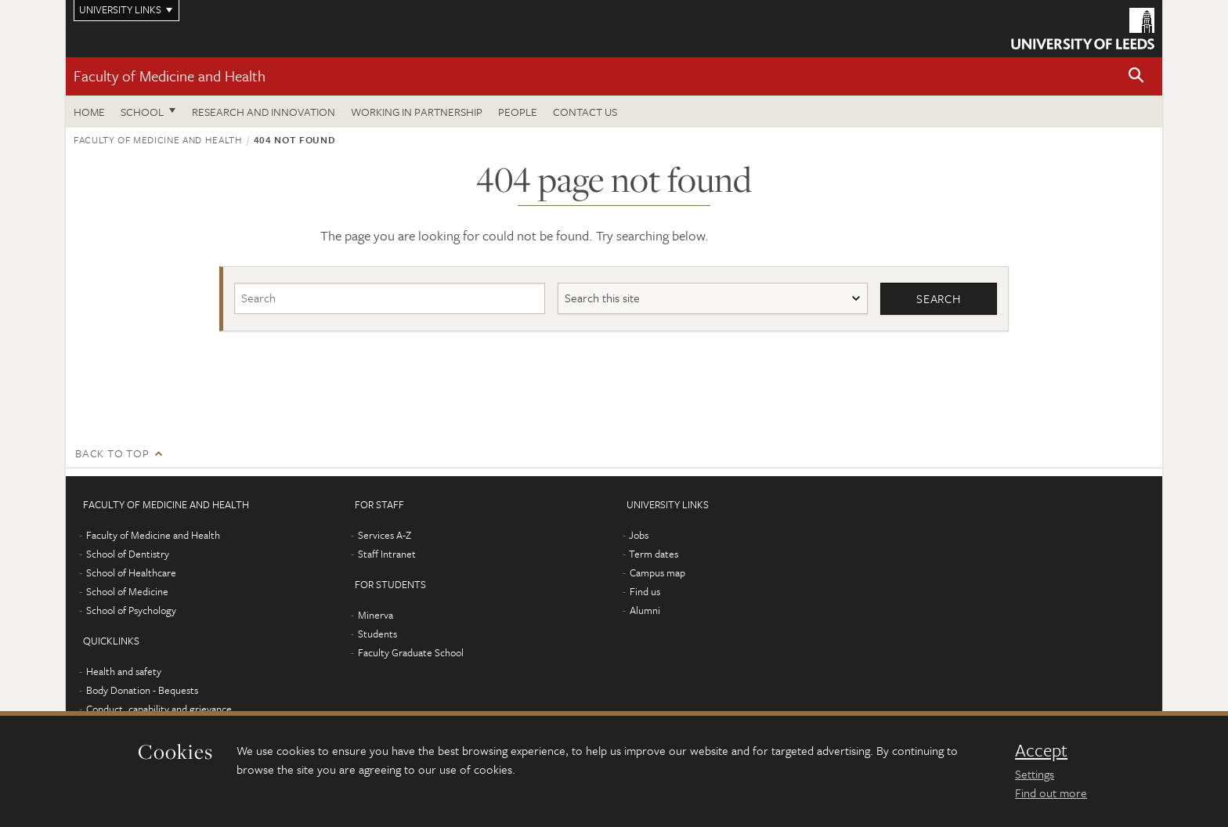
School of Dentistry (127, 554)
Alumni (645, 610)
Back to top (112, 453)
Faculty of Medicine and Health (169, 75)
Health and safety (123, 671)
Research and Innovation (263, 111)
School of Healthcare (131, 572)
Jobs (638, 535)
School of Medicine (127, 591)
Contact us (585, 111)
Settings (1034, 773)
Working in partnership (416, 111)
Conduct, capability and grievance (159, 709)
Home (89, 111)
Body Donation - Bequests (142, 690)
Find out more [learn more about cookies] (1051, 792)
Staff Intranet (387, 554)
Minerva (375, 615)
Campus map (657, 572)
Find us (645, 591)
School (142, 111)
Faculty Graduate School (411, 652)
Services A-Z (384, 535)
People (517, 111)
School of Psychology (131, 610)
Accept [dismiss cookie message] (1041, 750)
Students (377, 633)
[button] (1136, 76)
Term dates (653, 554)
